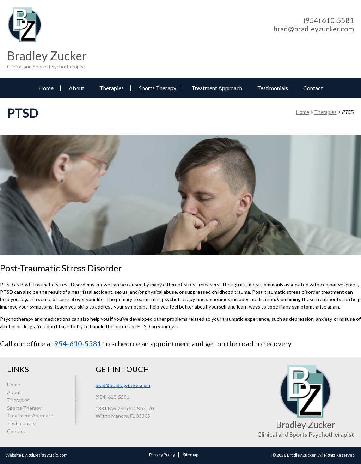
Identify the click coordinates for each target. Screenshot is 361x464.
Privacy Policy (162, 454)
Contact (313, 88)
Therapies (111, 88)
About (76, 88)
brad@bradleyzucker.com (313, 28)
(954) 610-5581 (329, 20)
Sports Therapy (157, 88)
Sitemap (190, 454)
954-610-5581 (78, 343)
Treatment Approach (216, 88)
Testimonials (272, 88)
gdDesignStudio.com (48, 455)
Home (46, 88)
